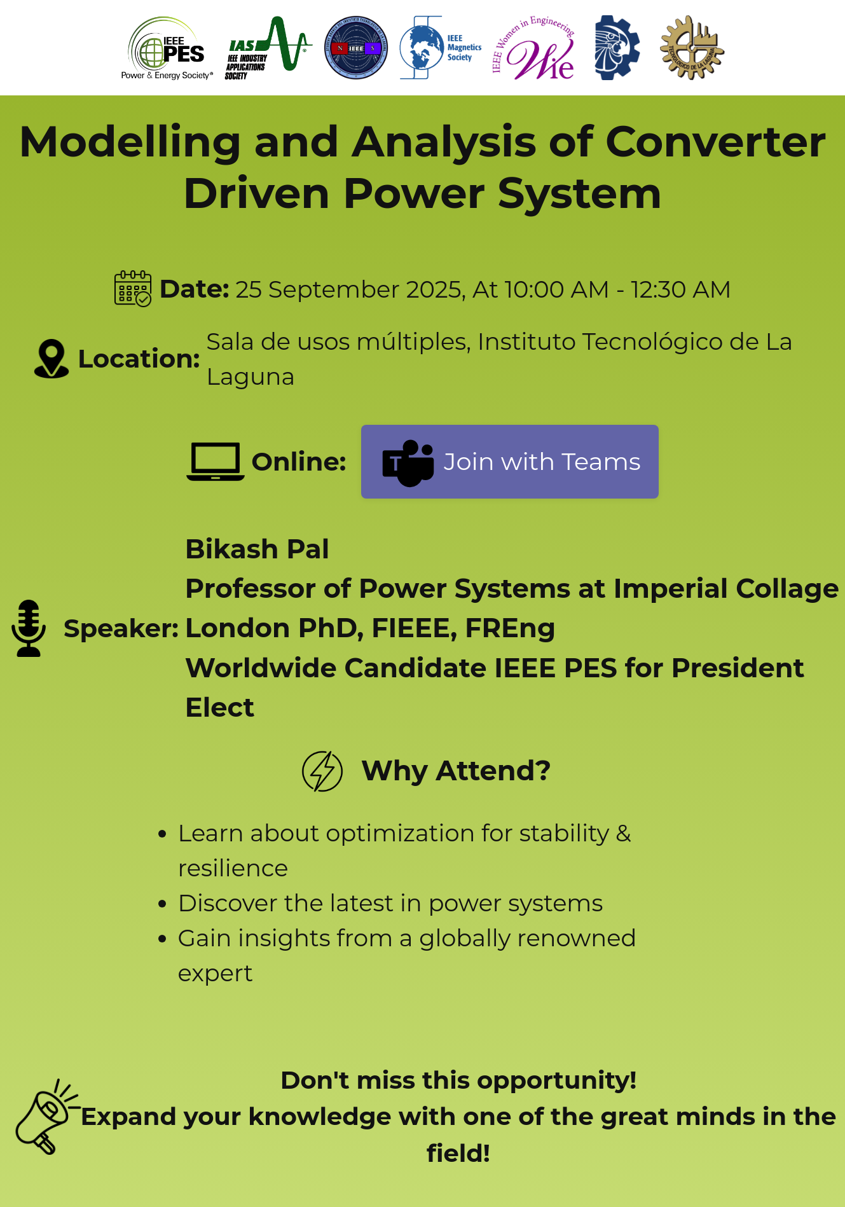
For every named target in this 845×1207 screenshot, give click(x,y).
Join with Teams (510, 461)
